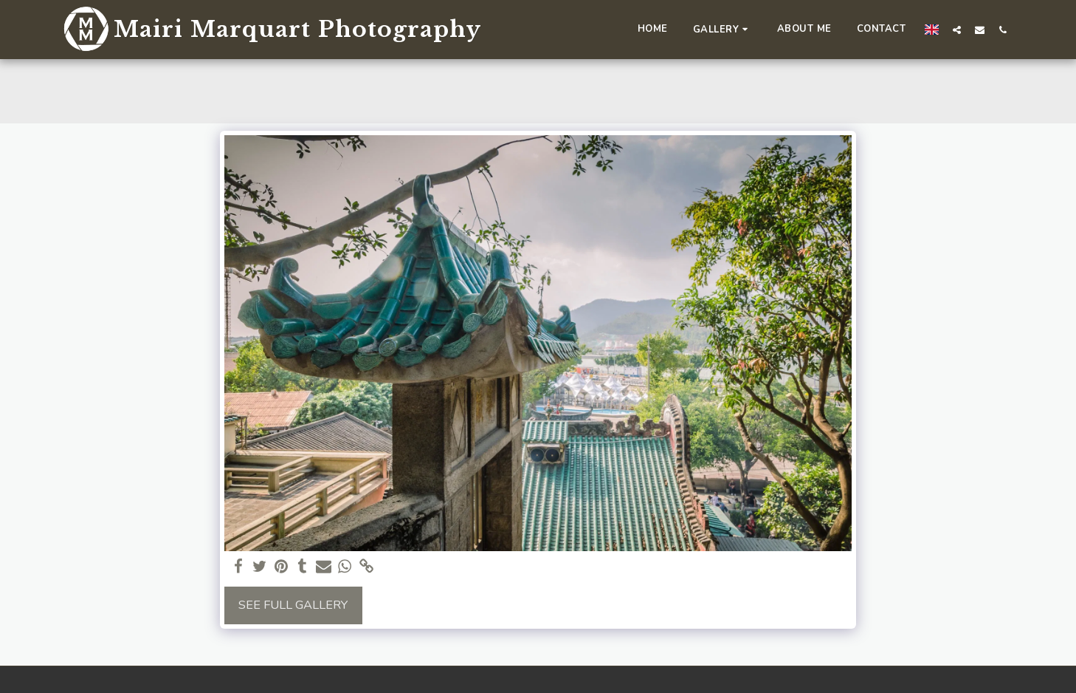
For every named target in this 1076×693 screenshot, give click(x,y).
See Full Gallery (293, 604)
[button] (722, 29)
